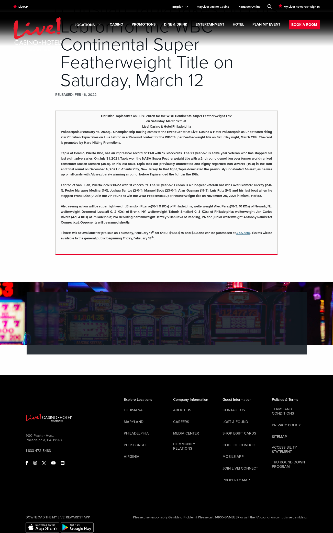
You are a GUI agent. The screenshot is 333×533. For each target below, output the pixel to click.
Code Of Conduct (240, 445)
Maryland (133, 422)
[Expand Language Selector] (178, 7)
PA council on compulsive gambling (281, 517)
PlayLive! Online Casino (213, 6)
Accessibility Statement (284, 449)
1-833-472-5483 (38, 451)
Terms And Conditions (283, 411)
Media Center (186, 433)
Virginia (131, 456)
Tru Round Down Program (288, 464)
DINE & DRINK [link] (175, 24)
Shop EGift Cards (239, 433)
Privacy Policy (286, 425)
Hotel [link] (238, 24)
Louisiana (133, 410)
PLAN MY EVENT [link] (266, 24)
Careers (181, 422)
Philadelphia (136, 433)
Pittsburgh (135, 445)
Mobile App (233, 456)
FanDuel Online (250, 6)
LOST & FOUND (235, 422)
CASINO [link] (116, 24)
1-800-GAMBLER (227, 517)
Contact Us (234, 410)
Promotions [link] (144, 24)
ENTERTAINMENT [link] (210, 24)
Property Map (236, 480)
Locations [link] (88, 25)
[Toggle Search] (269, 5)
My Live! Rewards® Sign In (302, 6)
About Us (182, 410)
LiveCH (23, 6)
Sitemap (279, 437)
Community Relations (184, 446)
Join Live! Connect (240, 468)
